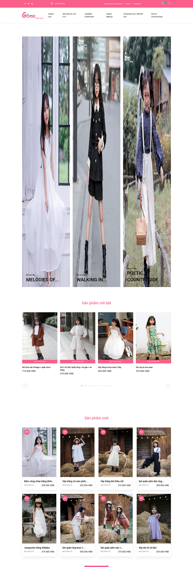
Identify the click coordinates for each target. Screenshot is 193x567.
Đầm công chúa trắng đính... (39, 513)
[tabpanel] (40, 374)
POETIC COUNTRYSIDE (157, 15)
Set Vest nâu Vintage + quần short (36, 399)
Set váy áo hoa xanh (144, 399)
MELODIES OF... (29, 517)
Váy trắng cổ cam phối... (75, 513)
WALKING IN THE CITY (69, 15)
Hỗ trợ (128, 4)
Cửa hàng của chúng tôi (113, 4)
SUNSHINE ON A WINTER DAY (133, 15)
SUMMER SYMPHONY (89, 15)
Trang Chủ (51, 15)
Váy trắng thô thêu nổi (112, 513)
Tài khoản (137, 4)
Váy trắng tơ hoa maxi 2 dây (109, 399)
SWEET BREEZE (109, 15)
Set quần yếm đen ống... (151, 513)
